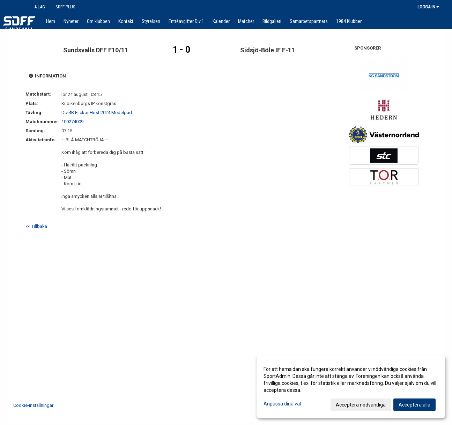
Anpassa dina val (282, 404)
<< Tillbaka (36, 226)
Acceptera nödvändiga (361, 405)
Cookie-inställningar (33, 405)
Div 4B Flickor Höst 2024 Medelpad (96, 112)
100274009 (72, 121)
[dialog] (351, 386)
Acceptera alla (414, 405)
